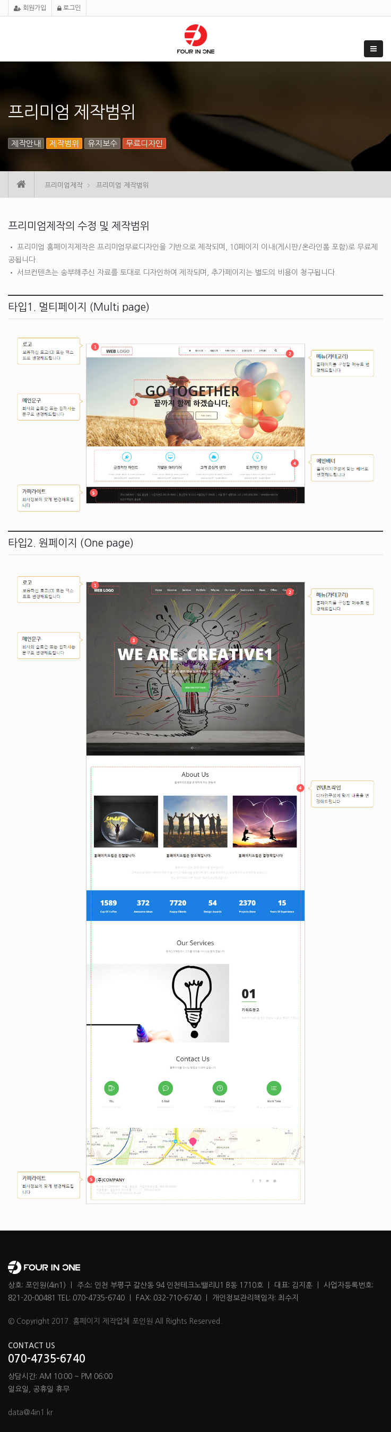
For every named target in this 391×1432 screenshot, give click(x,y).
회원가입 (30, 8)
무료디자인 (144, 143)
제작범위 (64, 143)
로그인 (69, 8)
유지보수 (102, 143)
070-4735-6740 (46, 1359)
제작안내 (26, 143)
